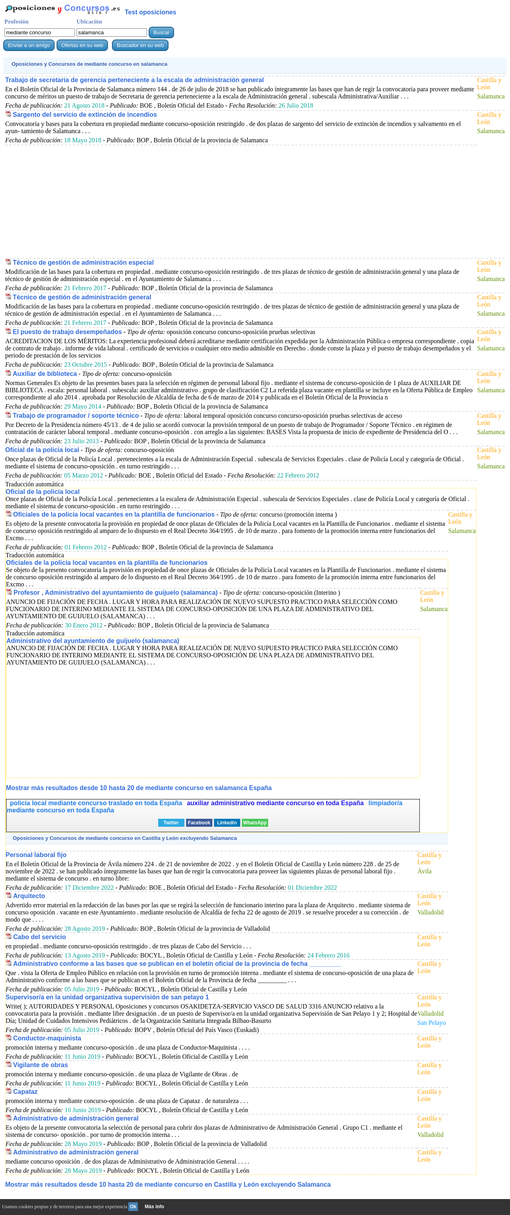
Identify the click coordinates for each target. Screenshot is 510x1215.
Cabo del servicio (39, 937)
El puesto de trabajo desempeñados (67, 331)
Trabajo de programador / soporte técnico (76, 415)
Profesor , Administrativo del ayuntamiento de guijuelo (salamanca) (116, 592)
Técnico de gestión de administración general (82, 297)
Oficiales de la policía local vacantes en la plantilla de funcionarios (114, 514)
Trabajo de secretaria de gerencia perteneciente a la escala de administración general (134, 80)
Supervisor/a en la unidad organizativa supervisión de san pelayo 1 (107, 997)
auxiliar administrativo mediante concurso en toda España (275, 803)
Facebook (199, 823)
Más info (154, 1206)
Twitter (170, 823)
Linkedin (227, 823)
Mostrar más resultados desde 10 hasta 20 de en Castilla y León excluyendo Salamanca (168, 1184)
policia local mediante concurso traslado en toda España (96, 803)
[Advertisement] (239, 201)
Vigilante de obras (40, 1065)
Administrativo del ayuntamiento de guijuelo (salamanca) (92, 640)
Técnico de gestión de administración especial (83, 262)
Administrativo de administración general (76, 1118)
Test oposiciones (151, 12)
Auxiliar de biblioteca (45, 373)
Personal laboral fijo (36, 854)
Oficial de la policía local (42, 449)
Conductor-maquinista (47, 1038)
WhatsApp (255, 823)
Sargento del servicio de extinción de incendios (85, 114)
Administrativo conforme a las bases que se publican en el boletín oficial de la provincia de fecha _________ (177, 963)
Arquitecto (29, 896)
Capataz (25, 1091)
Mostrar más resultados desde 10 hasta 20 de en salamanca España (139, 787)
